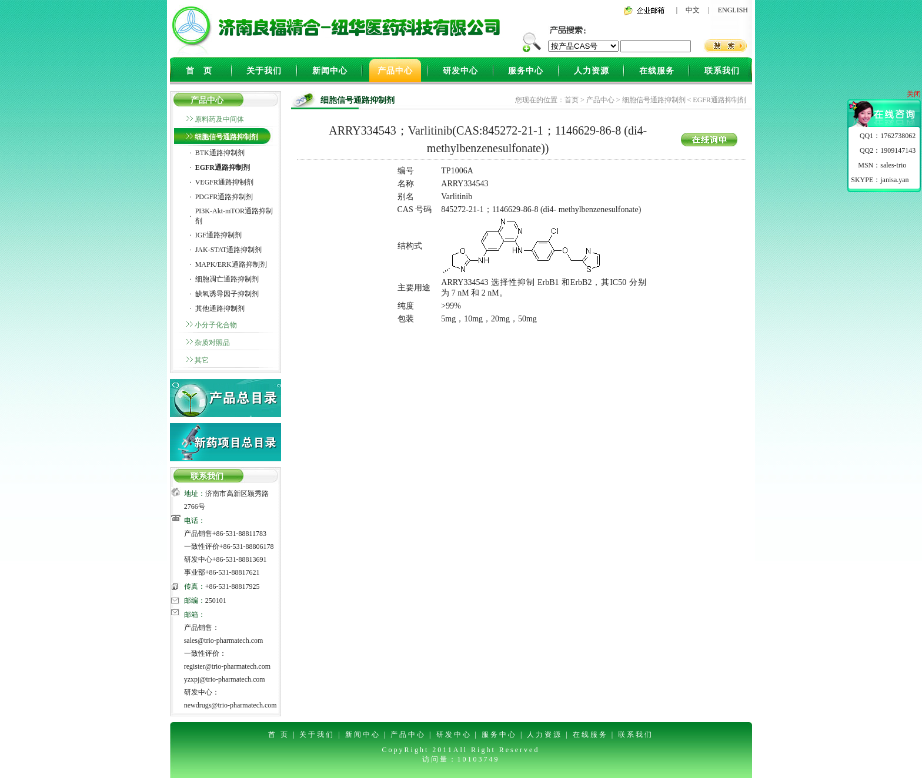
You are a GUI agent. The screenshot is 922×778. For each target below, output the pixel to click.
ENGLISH (733, 10)
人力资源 (591, 70)
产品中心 (395, 70)
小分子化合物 (216, 325)
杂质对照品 (212, 342)
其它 (202, 360)
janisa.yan (894, 180)
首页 (571, 100)
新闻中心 (330, 70)
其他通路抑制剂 (220, 308)
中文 (693, 10)
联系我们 (722, 70)
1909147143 (898, 150)
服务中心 (525, 70)
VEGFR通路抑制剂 (224, 182)
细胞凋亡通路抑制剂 (227, 279)
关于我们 (264, 70)
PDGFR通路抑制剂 (224, 197)
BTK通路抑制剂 (220, 153)
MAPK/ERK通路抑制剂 (231, 264)
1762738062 (898, 136)
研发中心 (460, 70)
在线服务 (656, 70)
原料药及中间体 (219, 119)
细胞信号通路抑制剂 (226, 137)
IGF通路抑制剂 (218, 235)
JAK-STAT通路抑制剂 (228, 250)
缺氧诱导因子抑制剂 (227, 294)
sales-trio (893, 165)
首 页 (199, 70)
